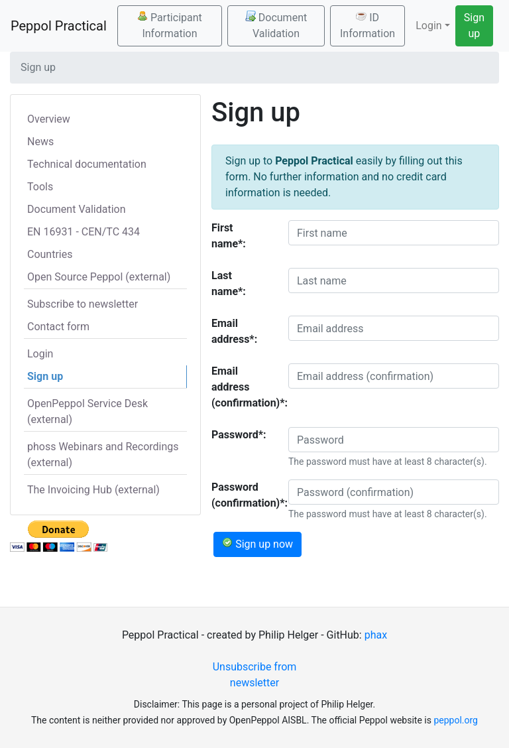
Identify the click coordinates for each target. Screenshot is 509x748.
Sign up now (257, 543)
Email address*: (234, 331)
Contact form (58, 326)
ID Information (367, 25)
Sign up (474, 25)
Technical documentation (86, 164)
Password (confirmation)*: (244, 495)
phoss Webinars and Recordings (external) (103, 454)
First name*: (228, 235)
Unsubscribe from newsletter (255, 674)
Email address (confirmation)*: (244, 387)
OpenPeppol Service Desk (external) (87, 411)
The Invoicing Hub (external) (93, 489)
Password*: (238, 434)
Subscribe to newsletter (82, 304)
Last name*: (228, 283)
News (40, 141)
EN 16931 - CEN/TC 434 (83, 231)
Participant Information (169, 25)
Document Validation (276, 25)
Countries (49, 254)
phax (376, 635)
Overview (48, 119)
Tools (40, 186)
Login (40, 353)
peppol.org (455, 720)
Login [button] (428, 25)
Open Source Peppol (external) (98, 277)
